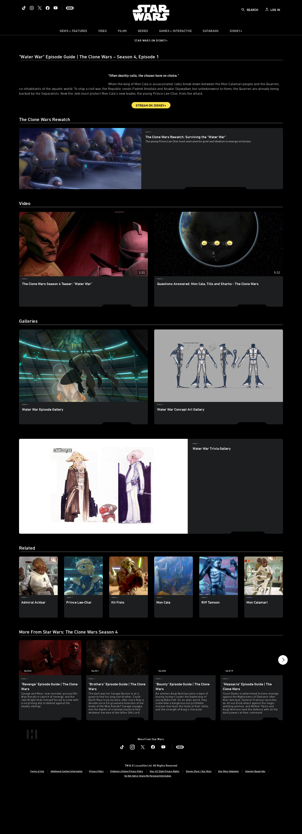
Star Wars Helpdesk (228, 819)
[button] (283, 683)
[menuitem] (102, 31)
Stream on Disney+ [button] (151, 130)
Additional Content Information (67, 819)
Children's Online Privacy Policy (126, 819)
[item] (73, 31)
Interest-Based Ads (255, 819)
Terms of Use (37, 819)
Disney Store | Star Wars (199, 819)
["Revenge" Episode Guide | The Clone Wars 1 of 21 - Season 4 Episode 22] (50, 682)
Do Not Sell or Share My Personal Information (147, 823)
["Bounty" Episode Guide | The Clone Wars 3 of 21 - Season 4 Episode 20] (184, 682)
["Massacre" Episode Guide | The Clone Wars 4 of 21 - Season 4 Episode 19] (251, 682)
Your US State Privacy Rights (164, 819)
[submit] (243, 9)
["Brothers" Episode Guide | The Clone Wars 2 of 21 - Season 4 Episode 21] (117, 682)
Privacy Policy (96, 819)
